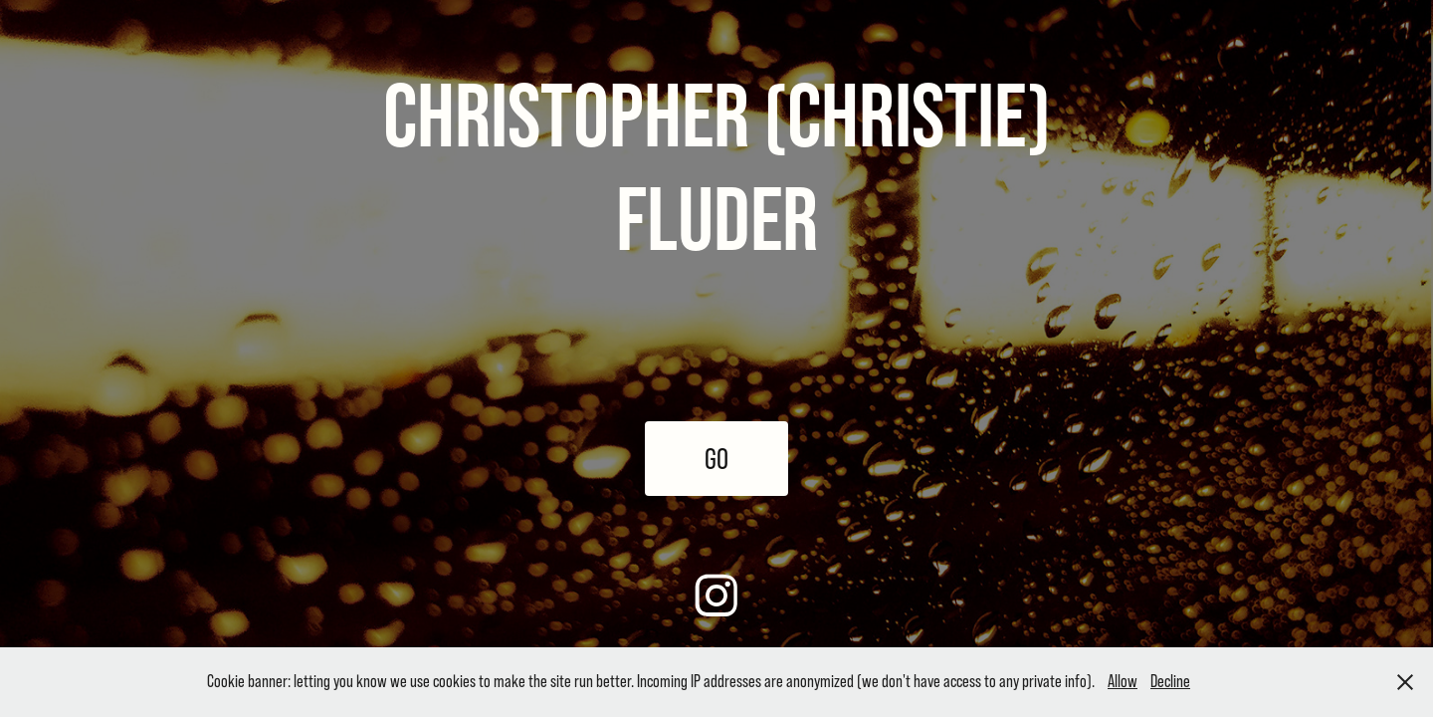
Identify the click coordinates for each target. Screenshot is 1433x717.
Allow (1122, 681)
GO (716, 458)
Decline (1170, 681)
